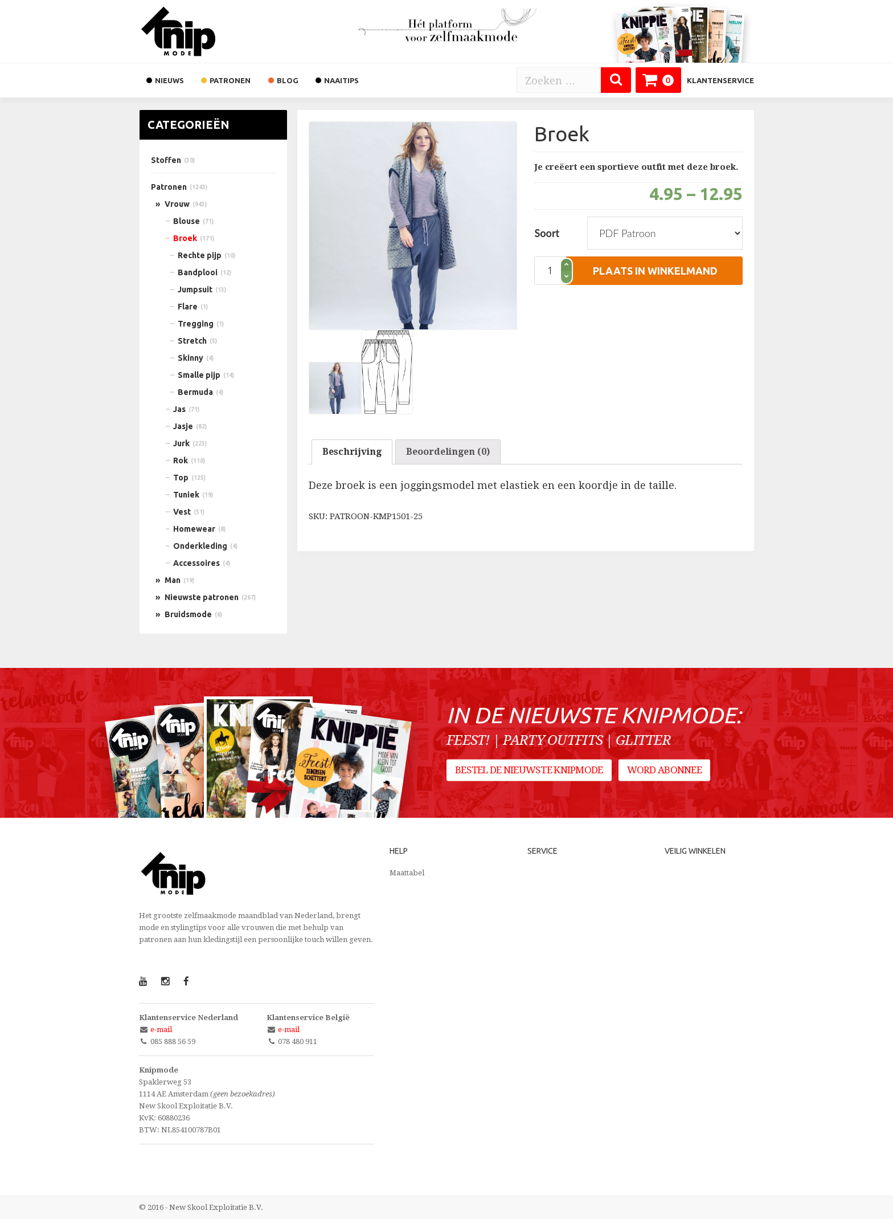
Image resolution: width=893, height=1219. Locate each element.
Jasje (183, 426)
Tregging (196, 323)
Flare (188, 306)
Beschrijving (352, 451)
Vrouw (177, 204)
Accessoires (196, 563)
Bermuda (195, 392)
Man (173, 580)
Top (181, 477)
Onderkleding (200, 546)
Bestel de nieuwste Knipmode (529, 770)
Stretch (192, 340)
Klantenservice (720, 80)
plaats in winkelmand (655, 270)
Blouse (186, 221)
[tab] (352, 451)
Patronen (169, 186)
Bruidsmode (188, 614)
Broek (185, 238)
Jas (179, 409)
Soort (546, 233)
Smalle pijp (199, 375)
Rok (180, 460)
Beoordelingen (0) (448, 451)
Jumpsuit (195, 289)
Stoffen (166, 160)
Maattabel (407, 873)
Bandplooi (198, 272)
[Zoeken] (616, 80)
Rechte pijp (200, 255)
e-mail (161, 1029)
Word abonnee (664, 770)
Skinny (190, 357)
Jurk (181, 443)
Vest (182, 511)
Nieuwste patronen (202, 597)
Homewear (194, 528)
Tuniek (186, 494)
